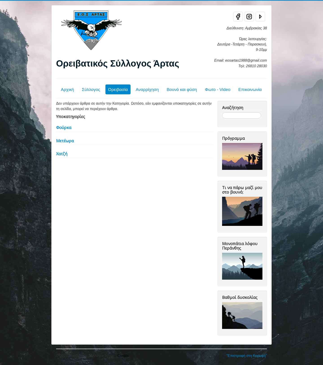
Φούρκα (63, 127)
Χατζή (61, 153)
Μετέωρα (65, 140)
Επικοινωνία (250, 89)
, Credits (122, 356)
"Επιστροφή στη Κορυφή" (246, 356)
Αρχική (67, 89)
